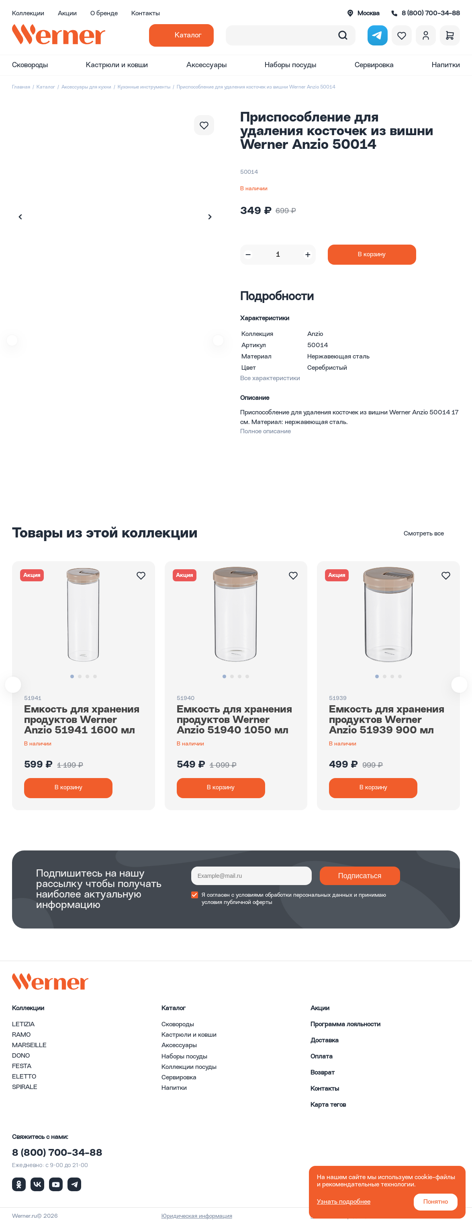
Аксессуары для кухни (86, 87)
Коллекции (28, 13)
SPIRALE (24, 1087)
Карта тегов (328, 1105)
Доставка (325, 1041)
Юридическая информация (196, 1216)
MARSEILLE (29, 1045)
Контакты (145, 13)
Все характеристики (270, 378)
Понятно (435, 1202)
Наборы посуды (290, 65)
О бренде (104, 13)
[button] (210, 217)
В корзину (372, 255)
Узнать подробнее (343, 1202)
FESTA (21, 1066)
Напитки (446, 65)
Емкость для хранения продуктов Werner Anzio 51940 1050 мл (234, 720)
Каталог (188, 35)
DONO (21, 1056)
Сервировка (374, 65)
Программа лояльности (345, 1024)
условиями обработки (264, 895)
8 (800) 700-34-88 (57, 1153)
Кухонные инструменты (144, 87)
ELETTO (24, 1077)
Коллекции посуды (189, 1067)
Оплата (322, 1057)
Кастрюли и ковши (117, 65)
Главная (21, 87)
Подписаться (360, 876)
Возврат (323, 1073)
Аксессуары (206, 65)
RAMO (21, 1035)
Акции (67, 13)
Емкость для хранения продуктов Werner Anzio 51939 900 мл (386, 720)
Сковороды (30, 65)
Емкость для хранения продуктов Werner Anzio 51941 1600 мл (81, 720)
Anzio (315, 334)
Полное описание (265, 431)
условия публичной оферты (237, 902)
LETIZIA (23, 1024)
